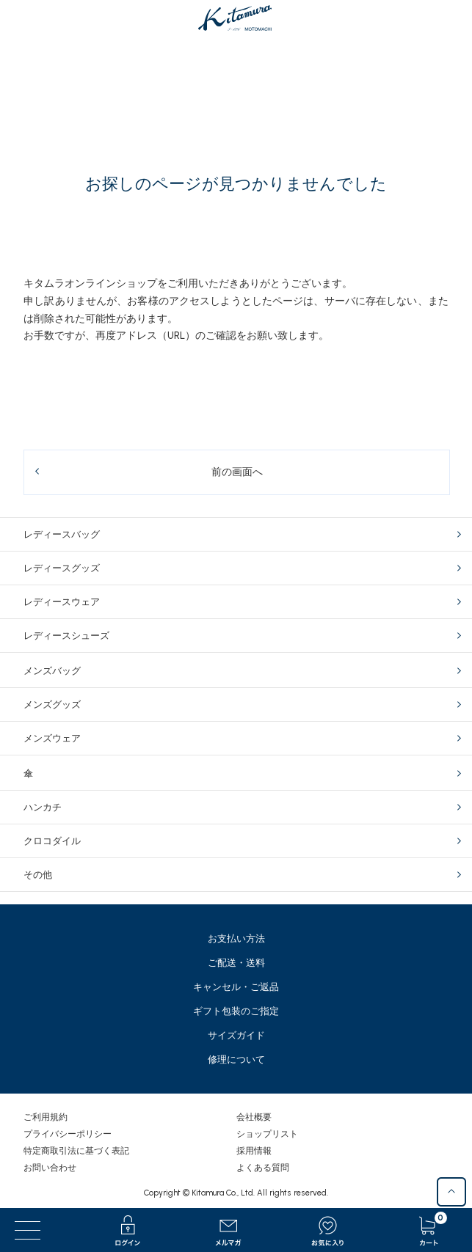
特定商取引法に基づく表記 (76, 1151)
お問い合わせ (49, 1168)
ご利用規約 (45, 1117)
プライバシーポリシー (67, 1134)
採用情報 (254, 1151)
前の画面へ (237, 472)
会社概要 (254, 1117)
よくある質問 (262, 1168)
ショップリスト (267, 1134)
